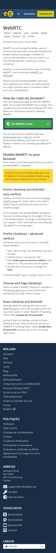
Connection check (21, 101)
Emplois (9, 409)
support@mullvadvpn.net (19, 487)
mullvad (10, 530)
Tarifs (6, 366)
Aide (5, 358)
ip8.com (28, 137)
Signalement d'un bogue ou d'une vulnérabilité (21, 455)
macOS (7, 36)
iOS (24, 36)
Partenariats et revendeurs (17, 445)
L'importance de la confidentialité (21, 383)
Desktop (16, 36)
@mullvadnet (12, 514)
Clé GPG (10, 492)
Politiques (8, 423)
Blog (5, 371)
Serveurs (8, 362)
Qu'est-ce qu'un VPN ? (15, 392)
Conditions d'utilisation (16, 440)
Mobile (44, 33)
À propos (8, 353)
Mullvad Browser (12, 379)
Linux (26, 33)
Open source (10, 428)
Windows (17, 33)
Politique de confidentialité (18, 432)
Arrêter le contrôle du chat (17, 401)
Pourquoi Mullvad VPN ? (16, 388)
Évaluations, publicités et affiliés (21, 449)
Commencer (45, 13)
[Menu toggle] (10, 14)
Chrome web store (16, 290)
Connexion (29, 13)
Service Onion (13, 497)
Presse (6, 405)
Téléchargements (12, 396)
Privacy (7, 33)
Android (34, 33)
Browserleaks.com (12, 137)
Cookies (7, 436)
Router (31, 36)
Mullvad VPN (10, 375)
